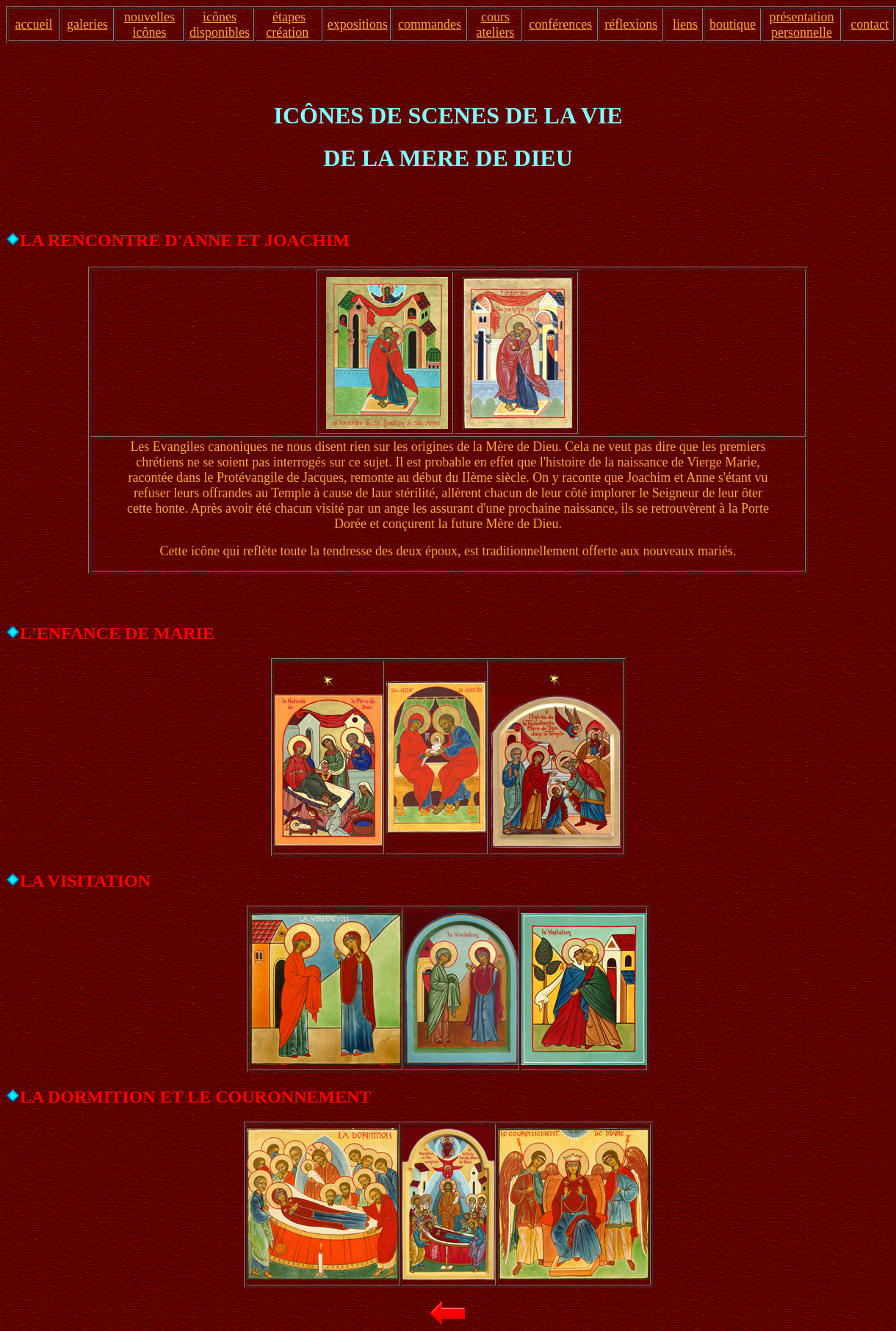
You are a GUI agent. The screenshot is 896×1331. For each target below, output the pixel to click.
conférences (560, 24)
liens (685, 24)
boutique (732, 24)
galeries (87, 24)
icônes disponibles (219, 25)
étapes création (287, 25)
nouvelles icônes (149, 25)
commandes (429, 24)
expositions (358, 24)
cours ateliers (495, 25)
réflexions (630, 24)
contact (869, 24)
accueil (33, 24)
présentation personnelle (802, 25)
